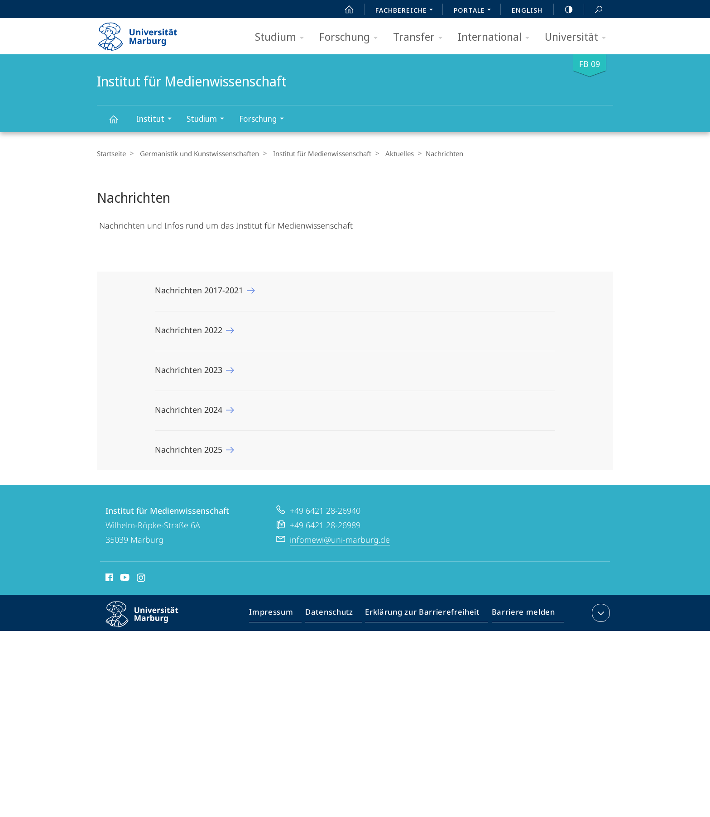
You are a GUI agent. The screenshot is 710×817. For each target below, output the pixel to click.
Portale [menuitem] (475, 10)
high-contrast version (564, 9)
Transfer (420, 37)
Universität (578, 37)
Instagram (141, 579)
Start (344, 9)
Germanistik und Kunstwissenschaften (197, 153)
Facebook (108, 579)
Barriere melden (520, 614)
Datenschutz (336, 614)
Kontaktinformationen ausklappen (600, 613)
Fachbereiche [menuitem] (406, 10)
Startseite (111, 153)
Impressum (281, 614)
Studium (282, 37)
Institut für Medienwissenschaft (119, 123)
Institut (157, 119)
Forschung (351, 37)
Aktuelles (393, 153)
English (527, 9)
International (496, 37)
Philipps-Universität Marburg (150, 621)
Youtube (124, 579)
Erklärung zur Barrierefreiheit (425, 614)
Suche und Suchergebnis (593, 9)
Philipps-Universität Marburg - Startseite (145, 33)
